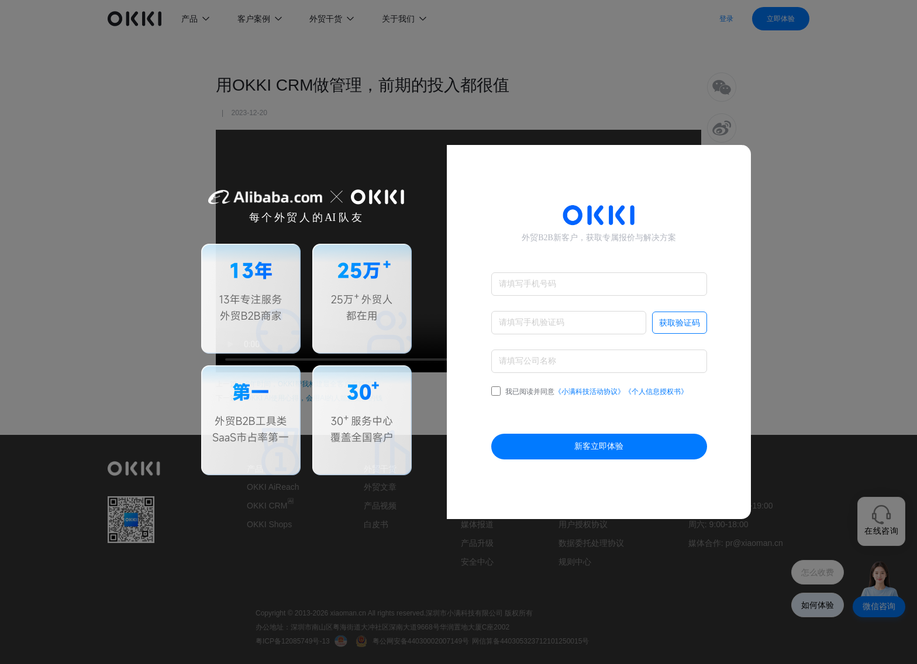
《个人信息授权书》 (656, 392)
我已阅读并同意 (589, 392)
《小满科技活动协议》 (589, 392)
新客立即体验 (598, 446)
